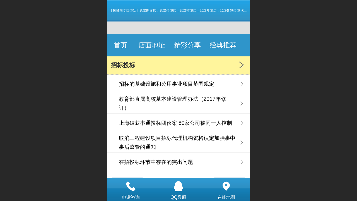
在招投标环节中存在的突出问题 (156, 162)
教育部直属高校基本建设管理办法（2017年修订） (172, 103)
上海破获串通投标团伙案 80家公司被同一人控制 (175, 123)
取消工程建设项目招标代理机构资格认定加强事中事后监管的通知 (177, 142)
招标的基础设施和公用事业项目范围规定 (166, 84)
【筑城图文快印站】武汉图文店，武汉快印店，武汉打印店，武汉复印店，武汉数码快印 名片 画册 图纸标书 (189, 11)
